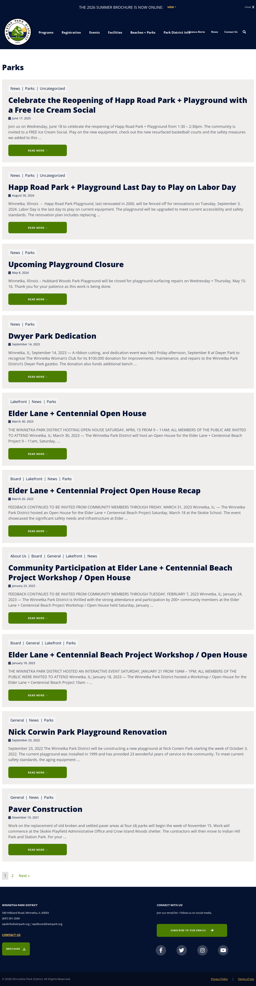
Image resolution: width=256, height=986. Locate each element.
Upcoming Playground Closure (66, 264)
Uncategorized (52, 88)
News (214, 32)
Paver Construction (45, 809)
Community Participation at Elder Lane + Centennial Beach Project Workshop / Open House (120, 573)
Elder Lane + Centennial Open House (77, 413)
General (54, 555)
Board (18, 478)
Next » (24, 875)
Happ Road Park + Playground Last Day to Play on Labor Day (122, 187)
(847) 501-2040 (11, 918)
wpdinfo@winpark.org (15, 924)
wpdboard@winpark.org (47, 924)
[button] (46, 32)
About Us (18, 555)
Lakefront (18, 401)
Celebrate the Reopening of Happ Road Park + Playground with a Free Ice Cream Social (127, 105)
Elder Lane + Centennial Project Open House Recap (104, 490)
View (170, 7)
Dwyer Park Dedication (52, 336)
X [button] (253, 7)
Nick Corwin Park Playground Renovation (87, 732)
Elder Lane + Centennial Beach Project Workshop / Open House (127, 655)
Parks (32, 88)
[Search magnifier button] (244, 32)
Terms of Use (246, 979)
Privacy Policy (219, 979)
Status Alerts (197, 32)
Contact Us (231, 32)
